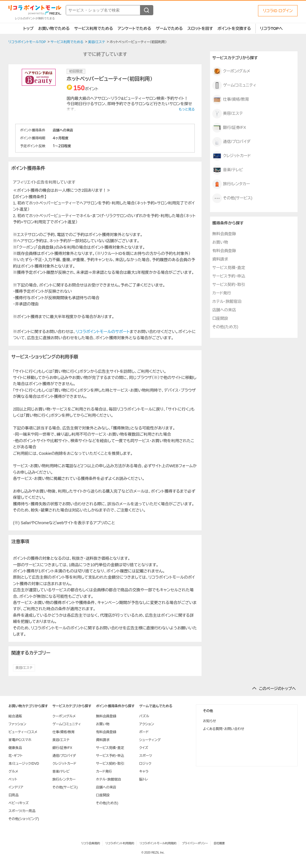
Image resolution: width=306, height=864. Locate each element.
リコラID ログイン (278, 10)
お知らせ (209, 721)
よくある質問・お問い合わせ (223, 729)
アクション (146, 724)
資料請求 (220, 259)
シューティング (150, 740)
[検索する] (146, 10)
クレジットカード (231, 156)
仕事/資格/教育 (230, 99)
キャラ (143, 771)
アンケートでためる (134, 28)
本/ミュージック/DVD (23, 764)
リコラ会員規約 (90, 843)
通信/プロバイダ (231, 142)
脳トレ (143, 779)
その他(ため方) (225, 327)
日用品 (13, 795)
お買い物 (220, 242)
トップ (28, 28)
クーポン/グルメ (231, 71)
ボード (143, 732)
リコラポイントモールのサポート (103, 331)
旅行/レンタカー (231, 184)
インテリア (15, 787)
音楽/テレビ (227, 170)
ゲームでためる (169, 28)
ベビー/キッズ (18, 803)
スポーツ (145, 756)
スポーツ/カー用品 (22, 811)
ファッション (17, 724)
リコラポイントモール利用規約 (158, 843)
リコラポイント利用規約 (120, 843)
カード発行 (221, 293)
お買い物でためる (54, 28)
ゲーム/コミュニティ (234, 85)
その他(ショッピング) (23, 819)
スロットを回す (200, 28)
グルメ (13, 771)
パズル (144, 716)
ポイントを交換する (234, 28)
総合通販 (15, 716)
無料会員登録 (224, 234)
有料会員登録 (224, 251)
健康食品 (15, 748)
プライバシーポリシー (195, 843)
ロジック (145, 764)
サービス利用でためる (93, 28)
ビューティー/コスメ (22, 732)
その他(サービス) (232, 198)
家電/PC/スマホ (19, 740)
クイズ (143, 748)
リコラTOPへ (271, 28)
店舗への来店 (224, 310)
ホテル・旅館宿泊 (226, 301)
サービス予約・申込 (228, 276)
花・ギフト (15, 756)
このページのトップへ (277, 688)
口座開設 (220, 318)
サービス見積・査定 (228, 268)
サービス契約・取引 (228, 284)
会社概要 (219, 843)
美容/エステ (24, 668)
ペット (12, 779)
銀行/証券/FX (229, 128)
